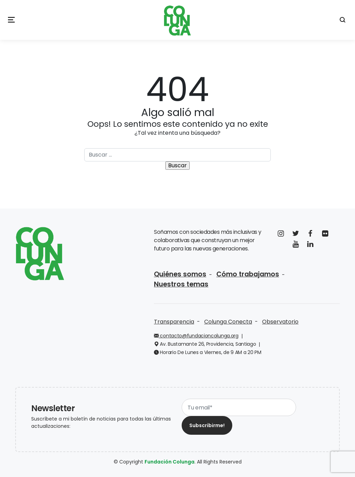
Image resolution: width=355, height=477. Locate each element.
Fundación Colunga (169, 461)
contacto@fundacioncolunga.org (196, 335)
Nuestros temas (181, 284)
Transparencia (174, 322)
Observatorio (280, 322)
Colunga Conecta (228, 322)
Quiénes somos (180, 274)
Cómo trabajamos (247, 274)
